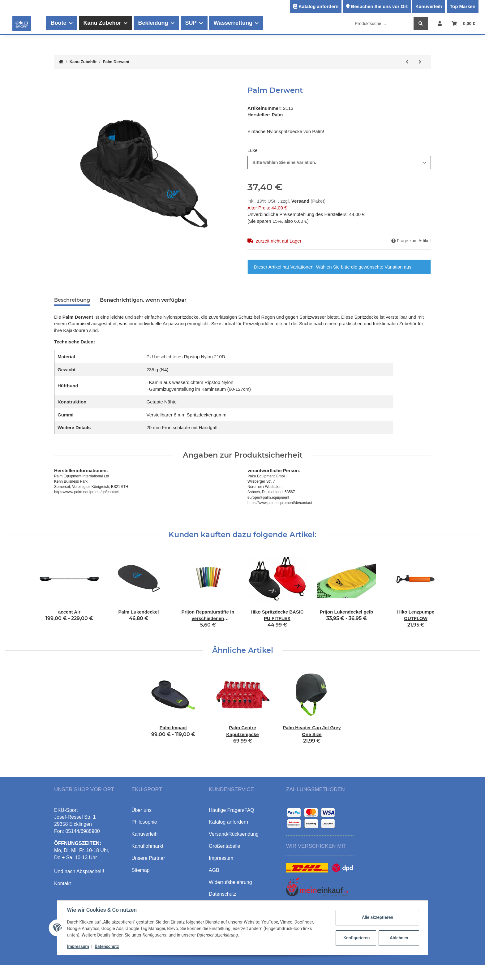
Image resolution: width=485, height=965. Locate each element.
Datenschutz (107, 946)
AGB (214, 870)
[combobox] (339, 162)
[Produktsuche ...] (382, 23)
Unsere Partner (148, 858)
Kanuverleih (428, 6)
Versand (301, 201)
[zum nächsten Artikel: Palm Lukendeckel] (420, 62)
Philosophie (144, 822)
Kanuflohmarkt (147, 846)
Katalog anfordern (318, 6)
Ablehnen (399, 937)
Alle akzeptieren (377, 917)
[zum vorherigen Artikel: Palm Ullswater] (407, 62)
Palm (68, 317)
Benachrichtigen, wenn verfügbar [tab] (143, 300)
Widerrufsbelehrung (230, 882)
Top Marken (462, 6)
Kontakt (62, 883)
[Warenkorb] (463, 23)
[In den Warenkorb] (59, 82)
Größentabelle (224, 846)
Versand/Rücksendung (234, 834)
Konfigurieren (356, 937)
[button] (440, 23)
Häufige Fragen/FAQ (231, 810)
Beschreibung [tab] (72, 300)
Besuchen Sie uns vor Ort (379, 6)
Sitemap (140, 870)
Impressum (78, 946)
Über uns (141, 810)
